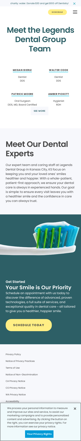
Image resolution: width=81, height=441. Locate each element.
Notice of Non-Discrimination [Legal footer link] (22, 374)
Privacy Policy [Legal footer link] (13, 354)
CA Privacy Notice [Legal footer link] (15, 381)
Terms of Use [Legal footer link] (13, 367)
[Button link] (57, 12)
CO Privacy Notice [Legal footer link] (15, 387)
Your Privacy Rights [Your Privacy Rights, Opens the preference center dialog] (39, 434)
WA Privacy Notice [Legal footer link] (16, 394)
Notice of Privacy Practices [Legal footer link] (20, 361)
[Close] (75, 409)
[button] (75, 12)
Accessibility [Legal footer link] (12, 401)
